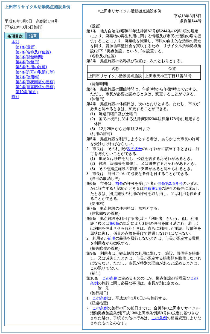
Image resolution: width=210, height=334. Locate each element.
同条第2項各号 (170, 183)
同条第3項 (152, 188)
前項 (111, 238)
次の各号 (134, 148)
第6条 (114, 223)
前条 (119, 183)
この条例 (110, 278)
